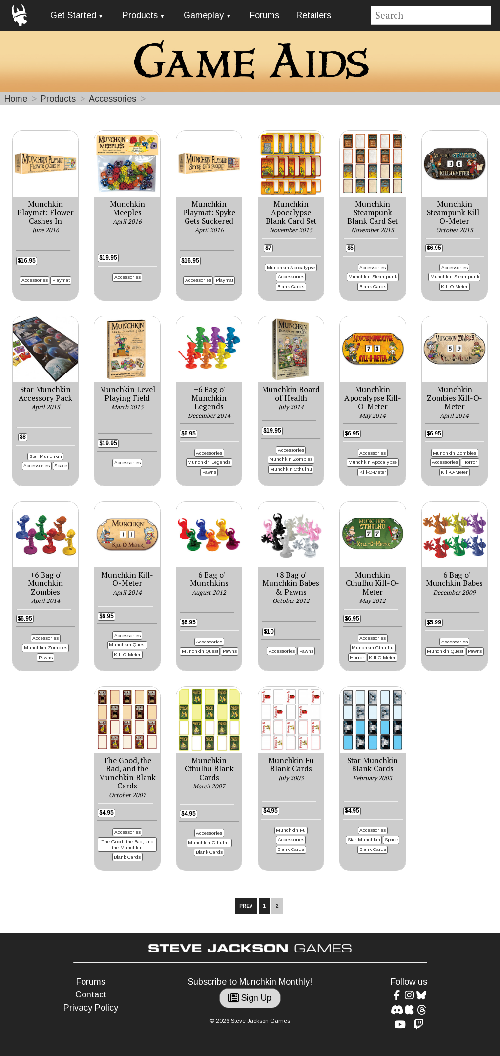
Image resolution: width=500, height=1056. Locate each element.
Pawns (209, 472)
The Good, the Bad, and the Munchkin (127, 844)
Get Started (73, 15)
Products (140, 15)
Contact (90, 994)
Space (60, 465)
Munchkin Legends (209, 462)
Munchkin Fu (291, 830)
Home (15, 99)
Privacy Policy (90, 1008)
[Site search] (431, 15)
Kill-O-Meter (454, 286)
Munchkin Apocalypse (291, 267)
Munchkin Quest (127, 644)
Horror (469, 462)
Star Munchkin (45, 456)
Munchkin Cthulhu (291, 469)
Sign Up (249, 998)
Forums (264, 15)
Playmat (61, 280)
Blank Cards (290, 286)
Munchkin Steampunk (372, 276)
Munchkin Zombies (290, 459)
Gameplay (204, 15)
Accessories (112, 99)
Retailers (313, 15)
